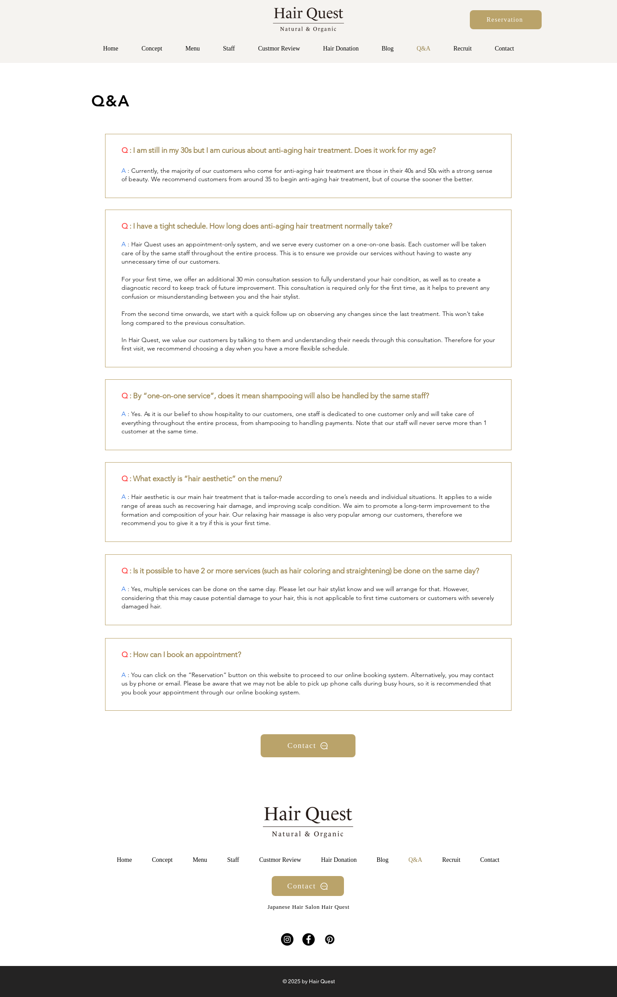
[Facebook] (308, 939)
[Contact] (308, 745)
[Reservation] (506, 19)
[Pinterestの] (330, 939)
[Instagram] (287, 939)
